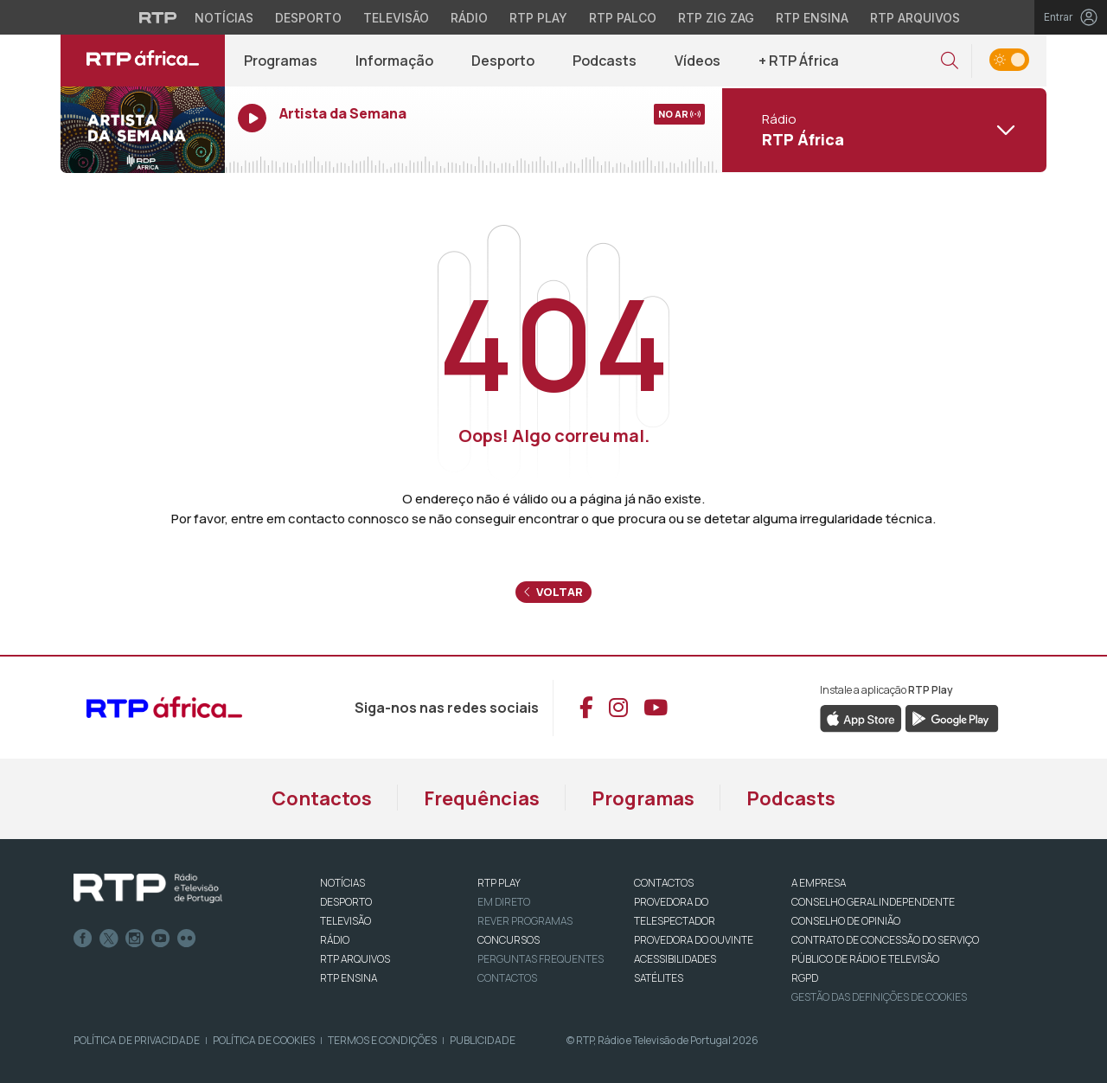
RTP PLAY (499, 882)
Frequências (482, 798)
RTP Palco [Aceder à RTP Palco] (622, 17)
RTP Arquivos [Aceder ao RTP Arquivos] (915, 17)
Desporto (502, 60)
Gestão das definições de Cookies (879, 997)
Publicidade (482, 1040)
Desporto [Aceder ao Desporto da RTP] (308, 17)
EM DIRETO (503, 901)
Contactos (322, 798)
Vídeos (697, 60)
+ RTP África (798, 60)
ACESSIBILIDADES (675, 959)
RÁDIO (334, 939)
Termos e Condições (382, 1040)
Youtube (160, 938)
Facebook (83, 938)
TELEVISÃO (345, 920)
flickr (186, 938)
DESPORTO (346, 901)
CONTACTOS (664, 882)
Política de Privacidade (137, 1040)
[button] (949, 61)
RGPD (804, 978)
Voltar (553, 591)
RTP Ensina (348, 978)
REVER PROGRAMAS (525, 920)
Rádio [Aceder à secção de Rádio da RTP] (469, 17)
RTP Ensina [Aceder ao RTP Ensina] (812, 17)
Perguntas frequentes (540, 959)
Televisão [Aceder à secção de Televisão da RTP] (396, 17)
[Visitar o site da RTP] (158, 17)
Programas (280, 60)
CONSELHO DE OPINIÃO (845, 920)
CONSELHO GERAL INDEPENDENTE (873, 901)
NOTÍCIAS (342, 882)
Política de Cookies (264, 1040)
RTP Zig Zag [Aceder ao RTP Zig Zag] (716, 17)
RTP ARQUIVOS (355, 959)
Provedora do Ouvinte (693, 939)
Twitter (108, 938)
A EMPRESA (818, 882)
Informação (394, 60)
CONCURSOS (508, 939)
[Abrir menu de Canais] (882, 130)
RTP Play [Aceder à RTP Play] (538, 17)
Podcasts (605, 60)
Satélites (658, 978)
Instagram (134, 938)
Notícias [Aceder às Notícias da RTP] (224, 17)
